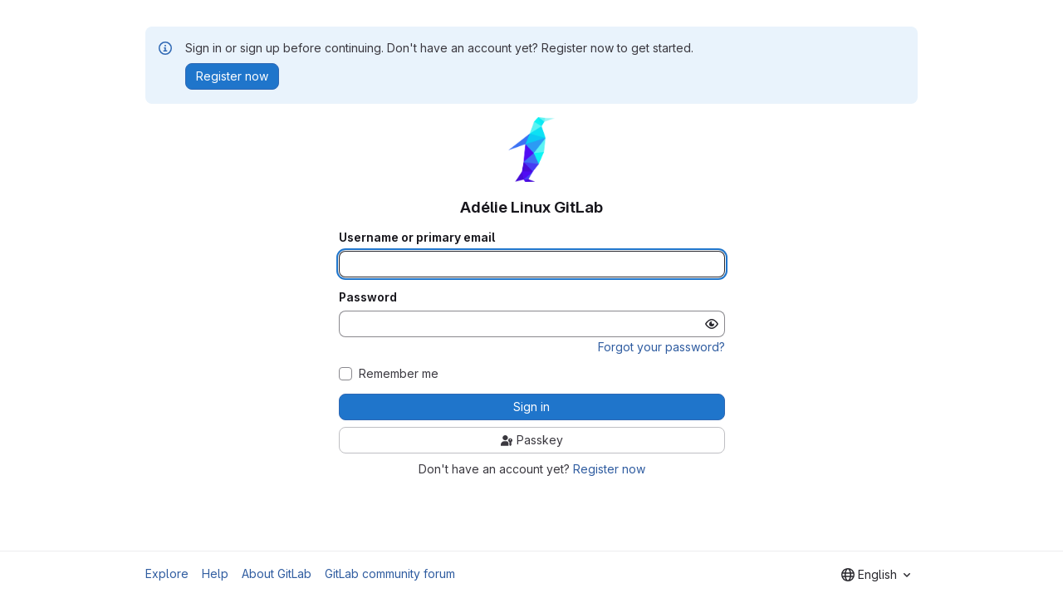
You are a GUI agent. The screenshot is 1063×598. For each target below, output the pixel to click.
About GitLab (276, 573)
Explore (167, 573)
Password (368, 297)
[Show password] (711, 324)
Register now (609, 469)
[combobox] (876, 575)
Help (215, 573)
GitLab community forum (390, 573)
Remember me (398, 373)
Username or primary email (417, 237)
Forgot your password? (661, 347)
